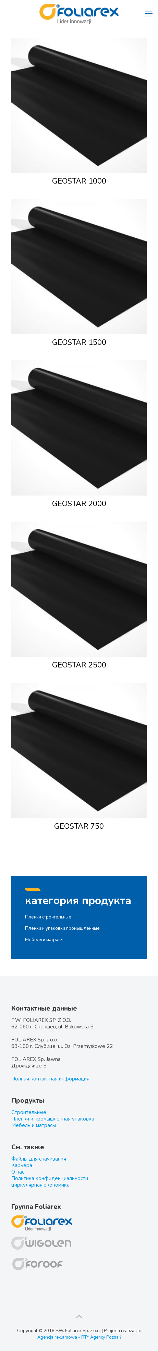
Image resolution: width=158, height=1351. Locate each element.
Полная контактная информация (50, 1078)
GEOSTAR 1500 (79, 342)
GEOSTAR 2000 (79, 504)
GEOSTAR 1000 (79, 181)
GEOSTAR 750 (79, 826)
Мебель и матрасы (44, 940)
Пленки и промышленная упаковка (52, 1118)
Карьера (21, 1165)
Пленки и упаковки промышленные (62, 928)
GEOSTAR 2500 (79, 665)
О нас (17, 1171)
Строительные (28, 1112)
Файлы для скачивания (38, 1158)
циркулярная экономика (40, 1184)
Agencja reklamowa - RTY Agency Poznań (79, 1337)
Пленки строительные (48, 917)
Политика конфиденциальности (49, 1178)
